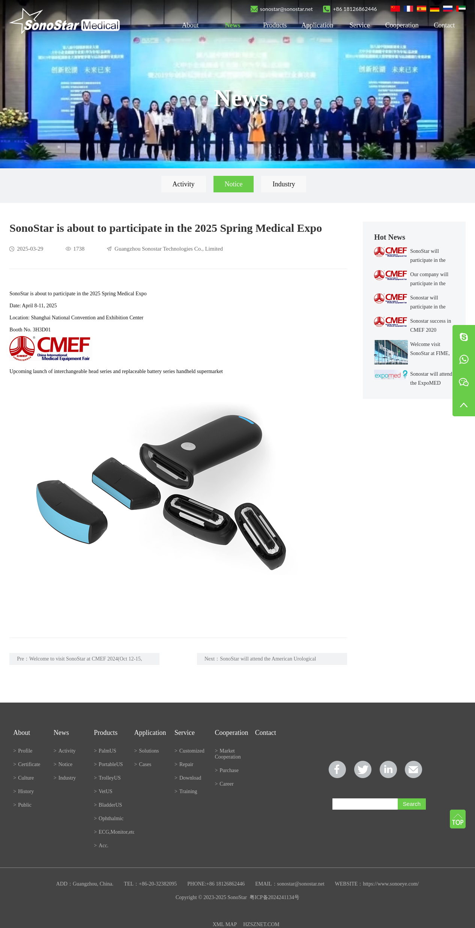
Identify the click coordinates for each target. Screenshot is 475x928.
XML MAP (225, 924)
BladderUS (108, 805)
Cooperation (402, 25)
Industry (283, 184)
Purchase (226, 770)
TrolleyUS (107, 778)
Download (187, 778)
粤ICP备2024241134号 (274, 897)
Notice (234, 184)
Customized (189, 751)
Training (185, 791)
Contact (444, 25)
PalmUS (105, 751)
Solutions (146, 751)
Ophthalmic (108, 818)
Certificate (26, 764)
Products (275, 25)
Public (22, 805)
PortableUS (108, 764)
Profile (22, 751)
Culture (23, 778)
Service (360, 25)
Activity (184, 184)
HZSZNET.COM (261, 924)
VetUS (103, 791)
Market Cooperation (228, 754)
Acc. (101, 845)
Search (412, 804)
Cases (143, 764)
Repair (183, 764)
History (23, 791)
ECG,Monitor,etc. (114, 832)
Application (317, 25)
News (232, 25)
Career (224, 784)
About (190, 25)
